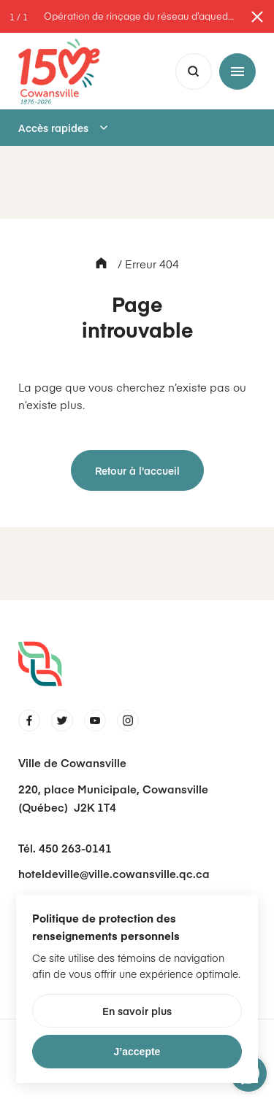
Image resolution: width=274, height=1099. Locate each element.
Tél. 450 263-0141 (65, 847)
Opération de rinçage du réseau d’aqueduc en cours (140, 16)
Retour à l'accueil (137, 470)
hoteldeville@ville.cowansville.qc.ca (114, 873)
